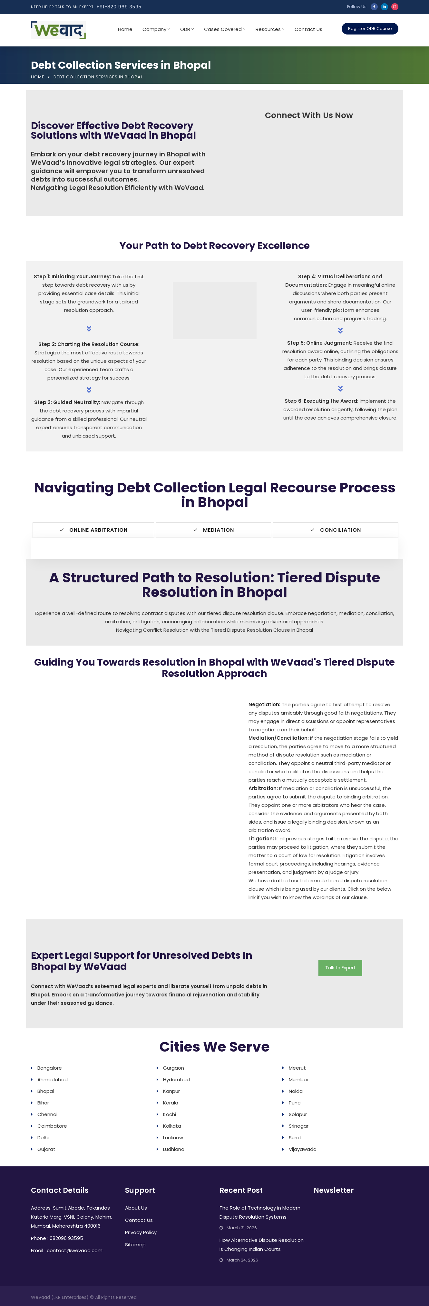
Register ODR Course (370, 28)
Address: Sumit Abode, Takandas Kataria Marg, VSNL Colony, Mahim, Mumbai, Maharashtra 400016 (71, 1216)
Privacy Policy (141, 1232)
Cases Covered (223, 29)
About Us (136, 1207)
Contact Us (308, 29)
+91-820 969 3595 (118, 7)
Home (125, 29)
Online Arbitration (93, 530)
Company (154, 29)
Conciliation (335, 530)
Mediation (213, 530)
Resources (268, 29)
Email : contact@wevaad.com (66, 1250)
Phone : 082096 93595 (57, 1237)
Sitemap (135, 1244)
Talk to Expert (340, 967)
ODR (185, 29)
